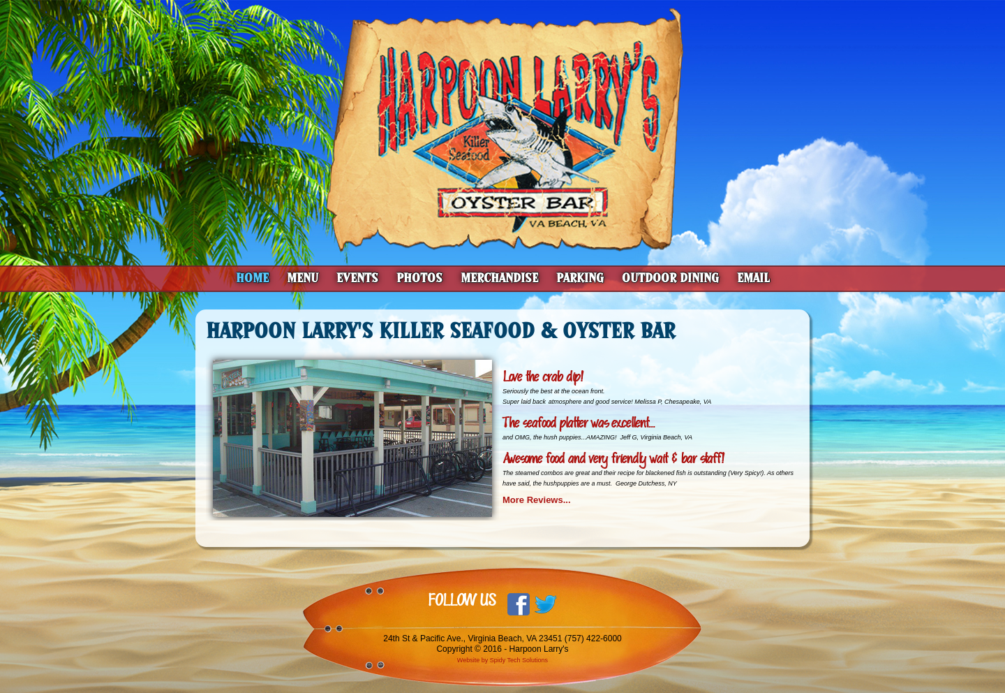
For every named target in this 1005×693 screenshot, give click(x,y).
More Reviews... (537, 500)
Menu (302, 278)
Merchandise (499, 278)
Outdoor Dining (670, 278)
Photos (419, 278)
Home (252, 278)
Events (357, 278)
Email (753, 278)
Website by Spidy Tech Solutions (502, 660)
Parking (580, 278)
